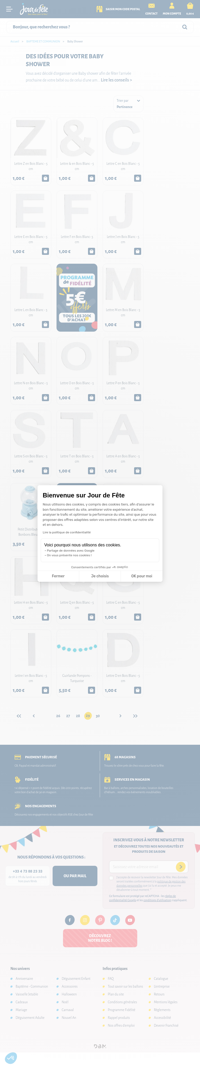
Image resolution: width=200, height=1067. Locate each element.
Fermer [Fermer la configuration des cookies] (58, 576)
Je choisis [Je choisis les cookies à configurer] (100, 576)
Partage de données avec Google (71, 550)
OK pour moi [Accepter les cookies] (141, 576)
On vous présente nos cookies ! (69, 555)
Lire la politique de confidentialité (67, 532)
